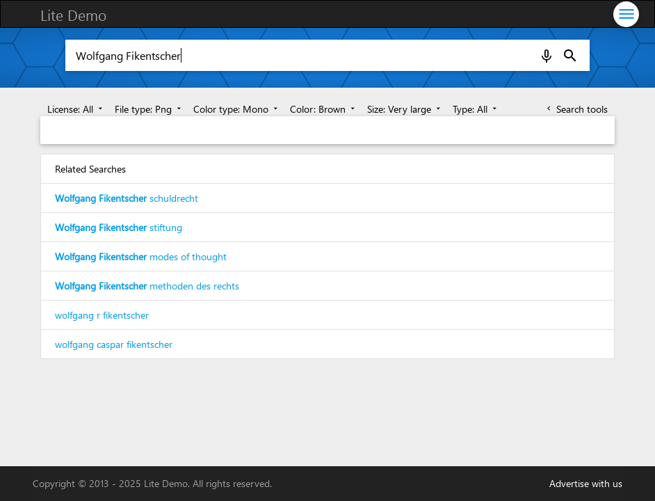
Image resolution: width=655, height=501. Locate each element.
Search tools (576, 109)
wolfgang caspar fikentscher (113, 344)
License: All (76, 109)
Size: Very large (405, 109)
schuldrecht (126, 198)
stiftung (118, 227)
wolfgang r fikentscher (102, 314)
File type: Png (149, 109)
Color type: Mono (236, 109)
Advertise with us (585, 483)
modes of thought (141, 256)
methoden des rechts (147, 285)
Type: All (476, 109)
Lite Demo (73, 14)
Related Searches (90, 168)
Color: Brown (323, 109)
